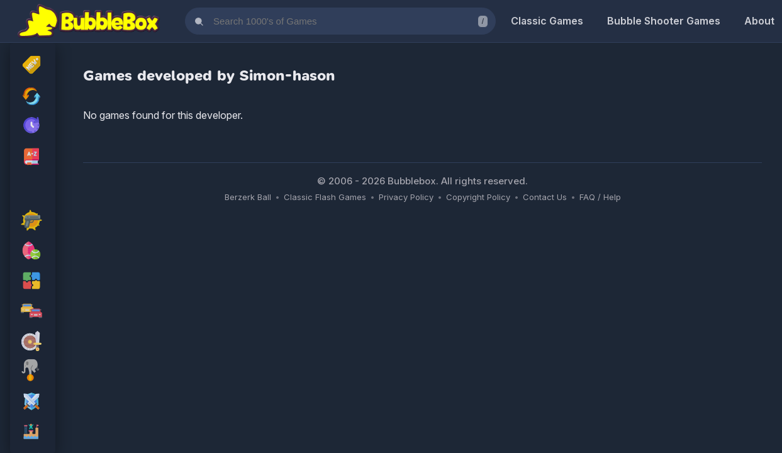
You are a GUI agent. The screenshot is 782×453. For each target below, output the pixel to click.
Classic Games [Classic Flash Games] (547, 20)
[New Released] (33, 66)
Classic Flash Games (325, 197)
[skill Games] (33, 372)
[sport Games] (33, 251)
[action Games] (33, 221)
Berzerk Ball (248, 197)
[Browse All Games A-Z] (33, 156)
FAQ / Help (600, 197)
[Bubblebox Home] (89, 21)
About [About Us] (759, 20)
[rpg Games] (33, 402)
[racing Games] (33, 312)
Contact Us (545, 197)
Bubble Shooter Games (663, 20)
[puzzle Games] (33, 282)
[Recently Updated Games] (33, 96)
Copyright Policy (478, 197)
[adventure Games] (33, 342)
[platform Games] (33, 433)
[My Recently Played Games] (33, 126)
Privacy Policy (406, 197)
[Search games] (340, 21)
